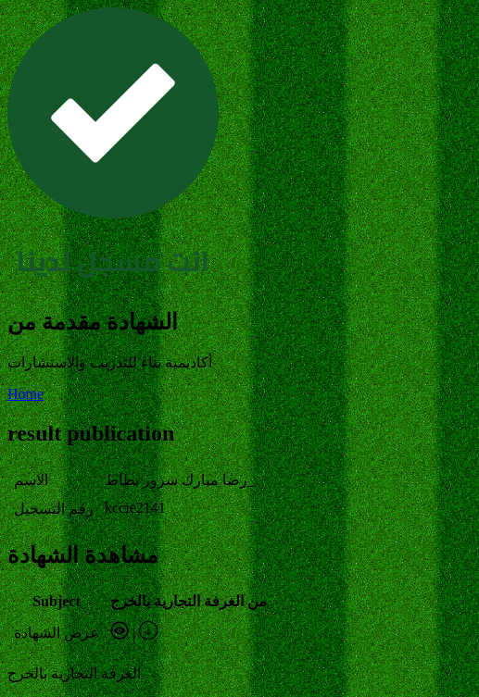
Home (25, 394)
